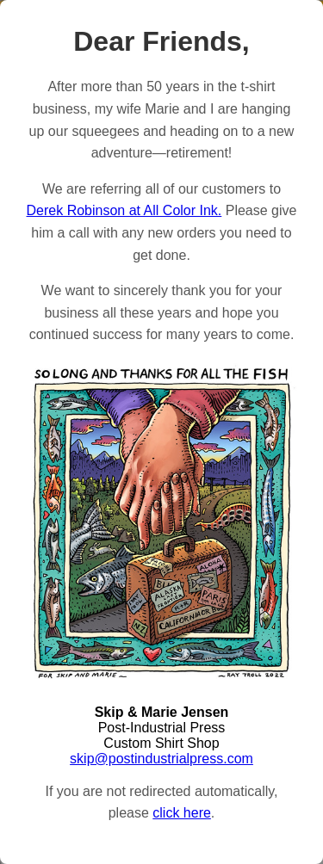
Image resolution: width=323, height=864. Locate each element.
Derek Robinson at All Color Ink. (124, 210)
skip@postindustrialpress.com (161, 758)
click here (181, 812)
